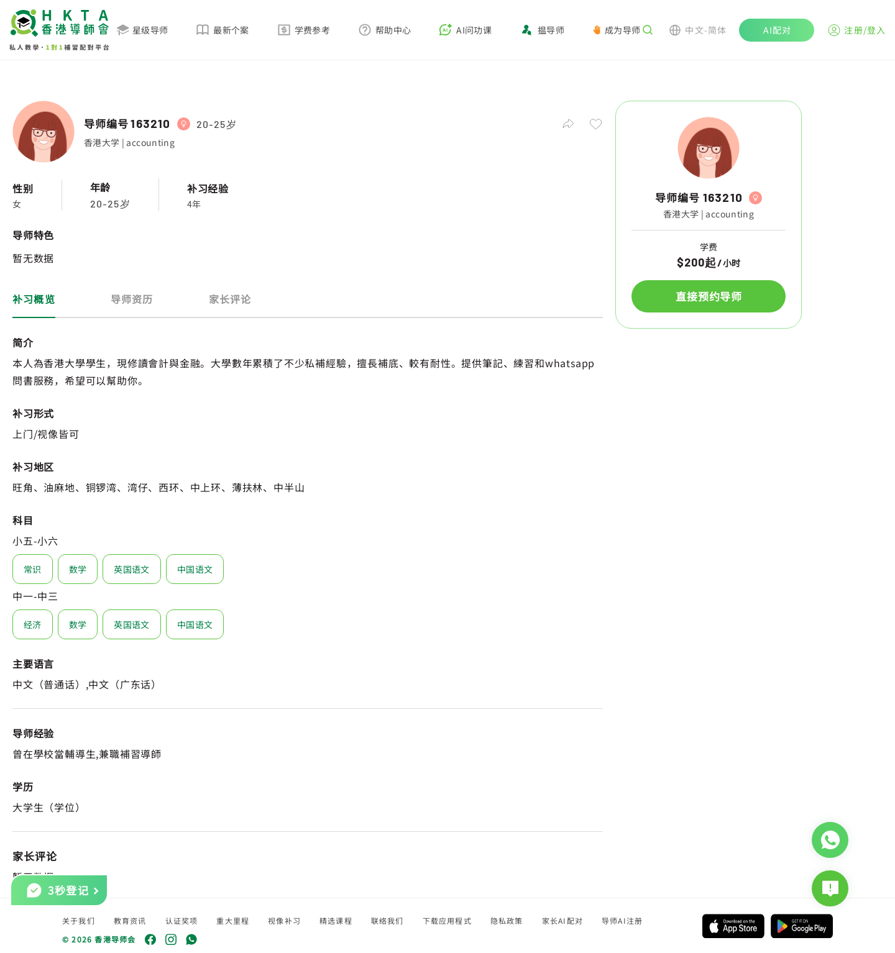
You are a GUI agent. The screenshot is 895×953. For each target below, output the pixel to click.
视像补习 (284, 920)
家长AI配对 (562, 920)
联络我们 (387, 920)
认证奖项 (181, 920)
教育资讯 (130, 920)
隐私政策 (506, 920)
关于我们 (78, 920)
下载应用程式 (447, 920)
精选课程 (335, 920)
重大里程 (232, 920)
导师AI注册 (622, 920)
